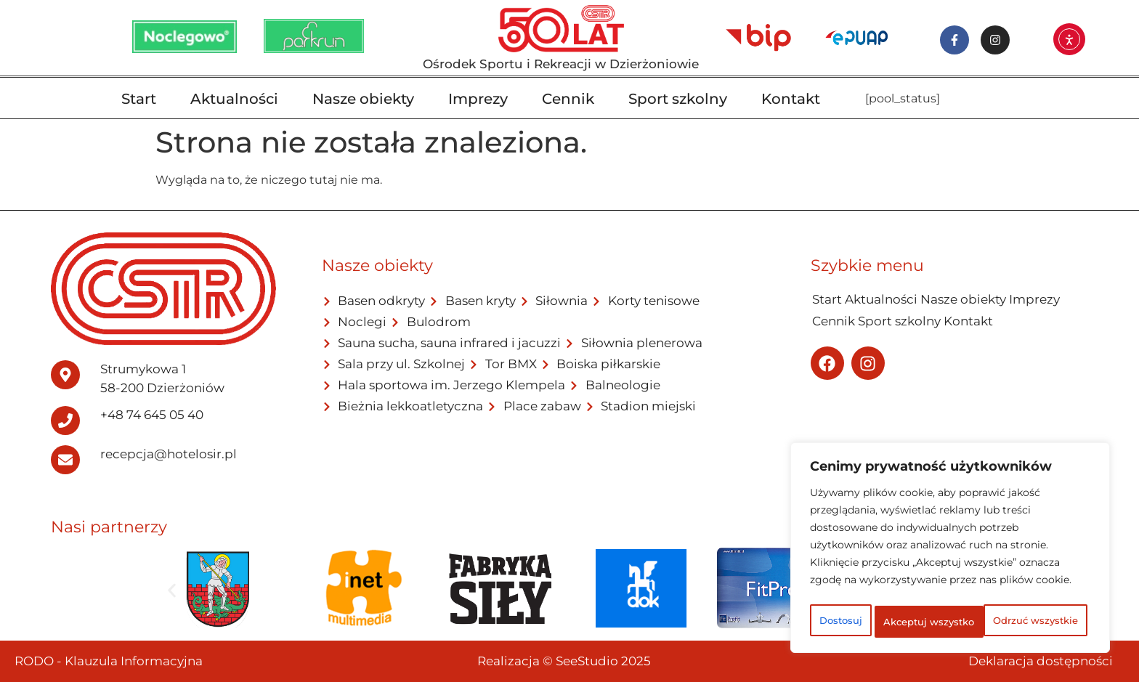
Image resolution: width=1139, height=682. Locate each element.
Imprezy (478, 99)
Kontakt (790, 99)
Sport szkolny (677, 99)
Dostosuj (865, 589)
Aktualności (234, 99)
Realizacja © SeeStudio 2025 (564, 661)
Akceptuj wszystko (950, 621)
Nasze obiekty (363, 99)
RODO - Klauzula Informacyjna (109, 661)
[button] (172, 591)
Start (138, 99)
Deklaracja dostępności (1040, 661)
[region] (950, 534)
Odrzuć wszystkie (1006, 589)
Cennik (568, 99)
